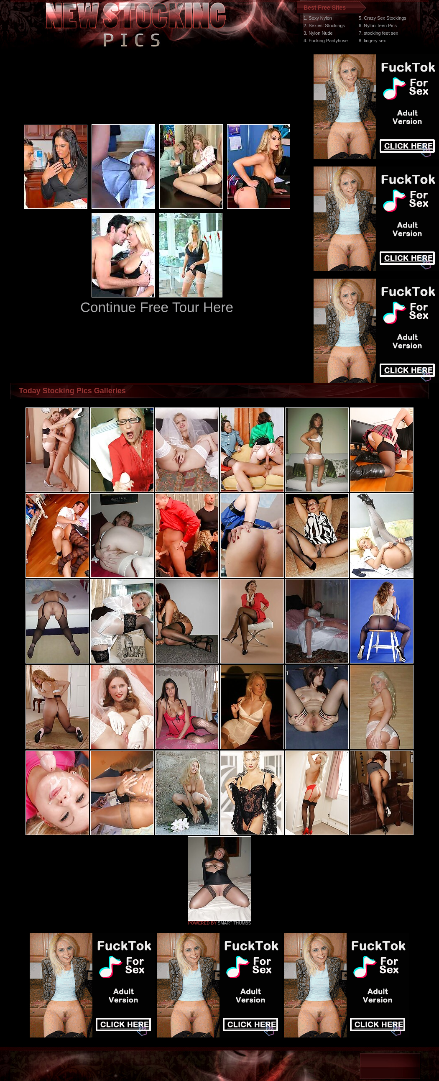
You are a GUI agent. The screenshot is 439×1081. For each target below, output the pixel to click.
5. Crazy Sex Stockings (382, 17)
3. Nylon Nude (318, 33)
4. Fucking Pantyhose (326, 40)
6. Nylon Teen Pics (378, 25)
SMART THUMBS (234, 923)
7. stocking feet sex (378, 33)
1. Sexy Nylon (318, 17)
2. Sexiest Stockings (324, 25)
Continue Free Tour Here (156, 307)
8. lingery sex (372, 40)
